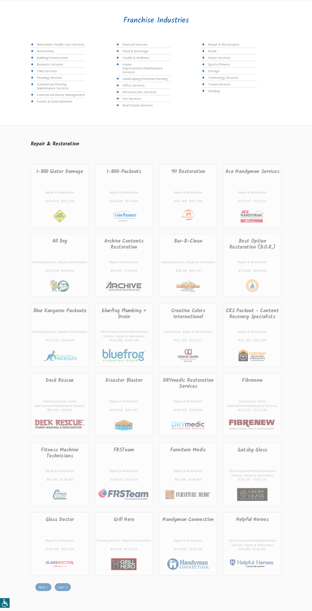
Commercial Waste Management (61, 95)
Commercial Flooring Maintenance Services (53, 86)
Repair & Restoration (223, 44)
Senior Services (219, 57)
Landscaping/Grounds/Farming (145, 78)
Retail (212, 51)
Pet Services (131, 98)
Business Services (50, 64)
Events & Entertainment (54, 101)
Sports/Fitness (219, 64)
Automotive (45, 51)
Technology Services (223, 77)
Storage (214, 71)
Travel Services (219, 84)
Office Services (133, 85)
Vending (214, 91)
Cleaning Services (49, 77)
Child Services (47, 71)
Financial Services (135, 44)
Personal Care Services (139, 92)
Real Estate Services (137, 105)
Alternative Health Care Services (61, 44)
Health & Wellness (136, 57)
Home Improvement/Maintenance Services (142, 68)
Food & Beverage (135, 51)
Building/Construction (52, 57)
